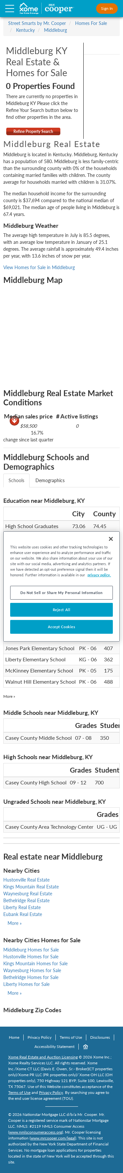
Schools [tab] (16, 480)
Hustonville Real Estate (26, 880)
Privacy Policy (39, 1037)
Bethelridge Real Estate (26, 900)
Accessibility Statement (54, 1046)
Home (14, 1037)
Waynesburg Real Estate (27, 893)
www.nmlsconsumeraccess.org (35, 1132)
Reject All (62, 610)
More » (9, 696)
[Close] (111, 539)
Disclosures (100, 1037)
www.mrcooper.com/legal (53, 1138)
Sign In (107, 8)
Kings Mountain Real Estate (31, 886)
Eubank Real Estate (22, 914)
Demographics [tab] (50, 480)
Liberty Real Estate (22, 907)
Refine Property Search (33, 131)
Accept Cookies (61, 627)
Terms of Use (71, 1037)
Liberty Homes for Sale (26, 984)
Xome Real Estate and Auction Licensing (43, 1057)
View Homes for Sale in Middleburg (39, 267)
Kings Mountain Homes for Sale (35, 963)
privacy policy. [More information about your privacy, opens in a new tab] (99, 575)
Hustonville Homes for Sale (30, 956)
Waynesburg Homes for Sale (32, 970)
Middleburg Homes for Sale (31, 949)
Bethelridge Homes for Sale (30, 977)
